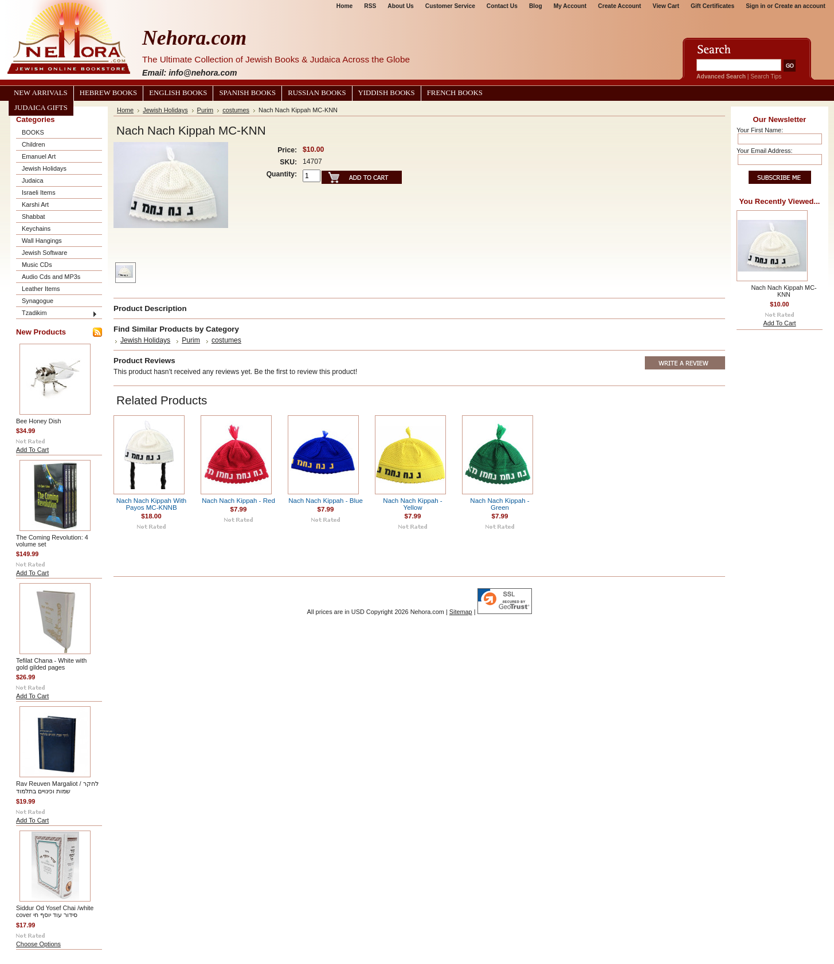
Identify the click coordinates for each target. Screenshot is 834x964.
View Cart (666, 6)
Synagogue (37, 300)
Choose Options (38, 944)
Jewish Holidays (44, 168)
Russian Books (317, 93)
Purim (205, 110)
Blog (535, 6)
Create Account (619, 6)
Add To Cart (32, 449)
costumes (235, 110)
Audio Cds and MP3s (51, 276)
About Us (400, 6)
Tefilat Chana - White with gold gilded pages (51, 664)
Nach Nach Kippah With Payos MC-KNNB (151, 504)
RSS (370, 6)
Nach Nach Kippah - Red (238, 500)
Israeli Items (39, 192)
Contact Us (502, 6)
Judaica (32, 180)
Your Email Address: (765, 150)
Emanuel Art (39, 156)
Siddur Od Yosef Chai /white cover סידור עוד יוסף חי (54, 911)
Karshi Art (35, 204)
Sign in (755, 6)
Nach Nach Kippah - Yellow (412, 504)
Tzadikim (34, 312)
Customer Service (450, 6)
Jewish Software (44, 252)
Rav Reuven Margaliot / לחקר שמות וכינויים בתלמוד (57, 787)
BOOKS (33, 132)
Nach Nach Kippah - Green (499, 504)
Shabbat (33, 216)
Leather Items (41, 288)
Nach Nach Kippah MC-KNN (783, 291)
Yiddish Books (386, 93)
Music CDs (37, 264)
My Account (570, 6)
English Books (178, 93)
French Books (455, 93)
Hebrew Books (108, 93)
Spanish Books (247, 93)
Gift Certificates (712, 6)
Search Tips (765, 76)
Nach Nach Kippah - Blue (325, 500)
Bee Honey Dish (38, 421)
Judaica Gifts (41, 108)
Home (344, 6)
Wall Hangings (42, 240)
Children (33, 144)
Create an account (799, 6)
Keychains (36, 228)
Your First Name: (760, 130)
